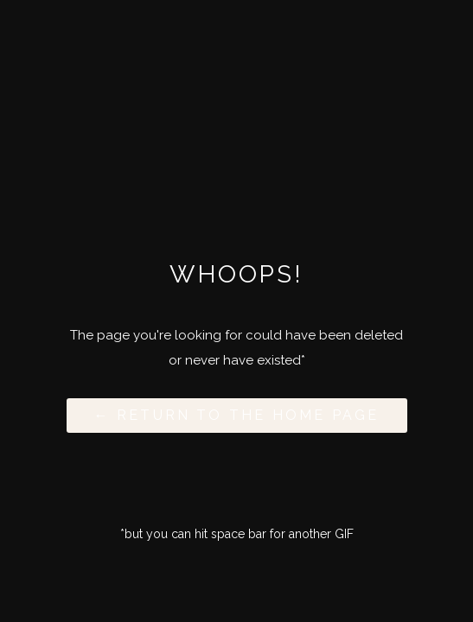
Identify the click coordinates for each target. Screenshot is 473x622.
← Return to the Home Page (237, 415)
